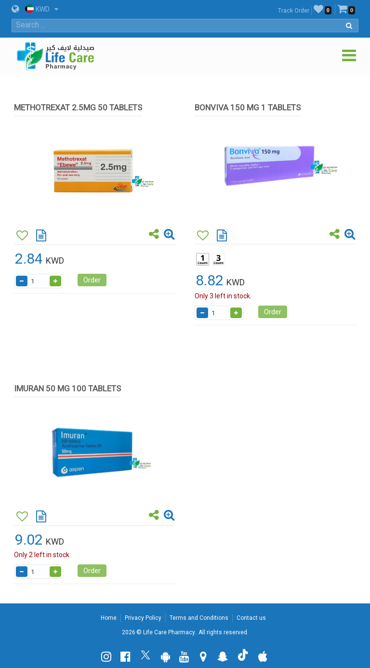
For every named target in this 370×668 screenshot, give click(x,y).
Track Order (293, 10)
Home (109, 618)
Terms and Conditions (199, 618)
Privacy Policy (143, 618)
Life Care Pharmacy (169, 632)
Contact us (251, 618)
